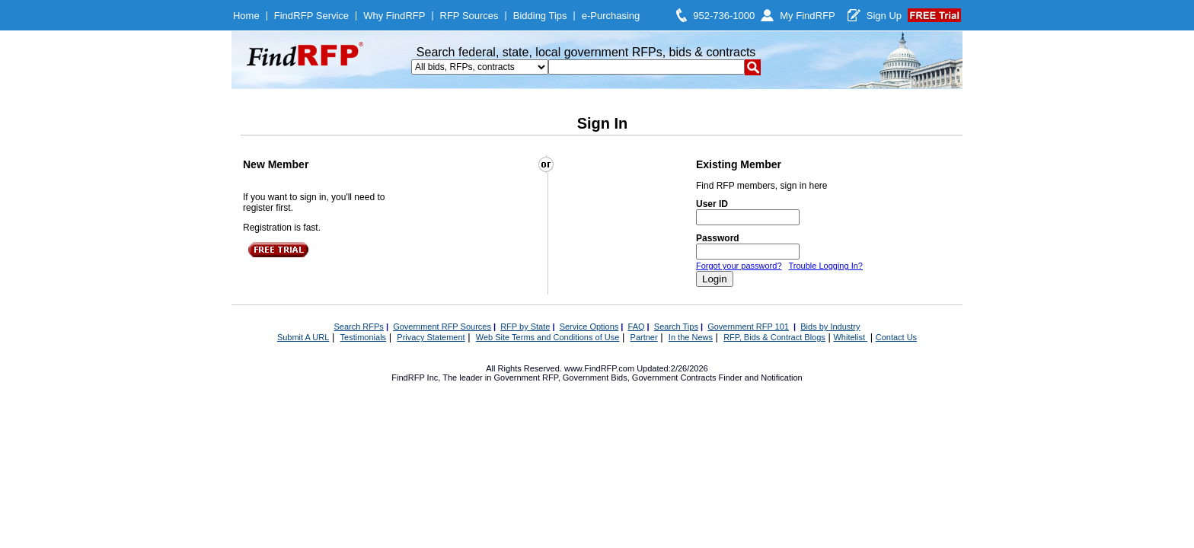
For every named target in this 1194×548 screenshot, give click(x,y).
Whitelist (850, 337)
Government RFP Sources (442, 326)
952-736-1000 (724, 15)
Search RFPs (358, 326)
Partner (644, 337)
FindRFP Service (311, 15)
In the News (691, 337)
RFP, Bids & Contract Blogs (774, 337)
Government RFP (525, 377)
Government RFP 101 (748, 326)
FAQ (636, 326)
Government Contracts (674, 377)
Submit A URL (303, 337)
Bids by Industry (830, 326)
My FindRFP (807, 15)
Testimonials (363, 337)
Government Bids (595, 377)
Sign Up (884, 15)
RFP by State (525, 326)
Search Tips (676, 326)
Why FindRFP (394, 15)
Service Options (589, 326)
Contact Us (896, 337)
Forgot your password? (739, 265)
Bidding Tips (540, 15)
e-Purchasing (611, 15)
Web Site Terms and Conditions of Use (548, 337)
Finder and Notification (761, 377)
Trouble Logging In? (825, 265)
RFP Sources (469, 15)
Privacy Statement (431, 337)
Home (246, 15)
